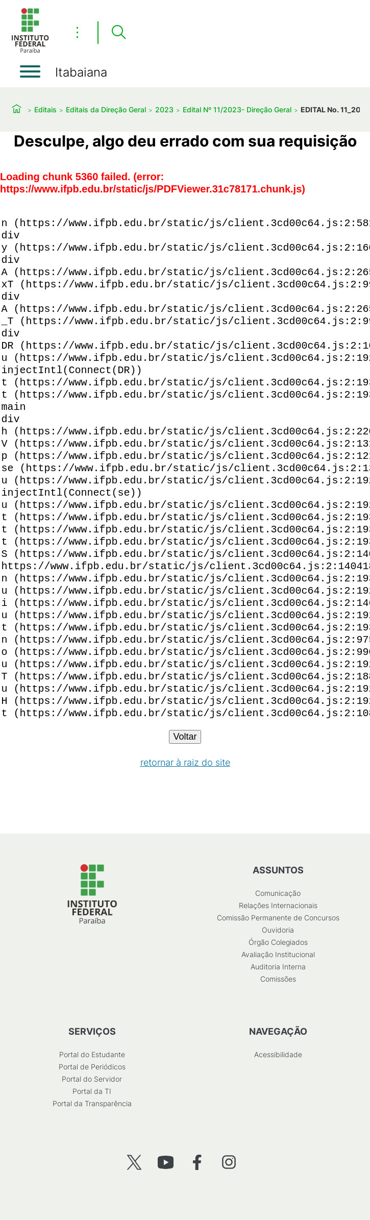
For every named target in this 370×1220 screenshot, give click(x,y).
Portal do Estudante (92, 1054)
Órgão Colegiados (278, 942)
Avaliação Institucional (278, 954)
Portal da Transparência (92, 1103)
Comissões (278, 978)
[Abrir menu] (30, 71)
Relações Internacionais (278, 905)
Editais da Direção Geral (106, 109)
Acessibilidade (278, 1054)
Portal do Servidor (92, 1079)
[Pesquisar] (118, 32)
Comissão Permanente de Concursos (278, 917)
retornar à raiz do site (185, 762)
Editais (45, 109)
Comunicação (278, 893)
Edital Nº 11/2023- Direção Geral (237, 109)
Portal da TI (91, 1091)
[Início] (30, 50)
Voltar (184, 736)
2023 (164, 109)
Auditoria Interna (278, 966)
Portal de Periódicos (92, 1066)
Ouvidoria (278, 929)
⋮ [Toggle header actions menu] (77, 32)
